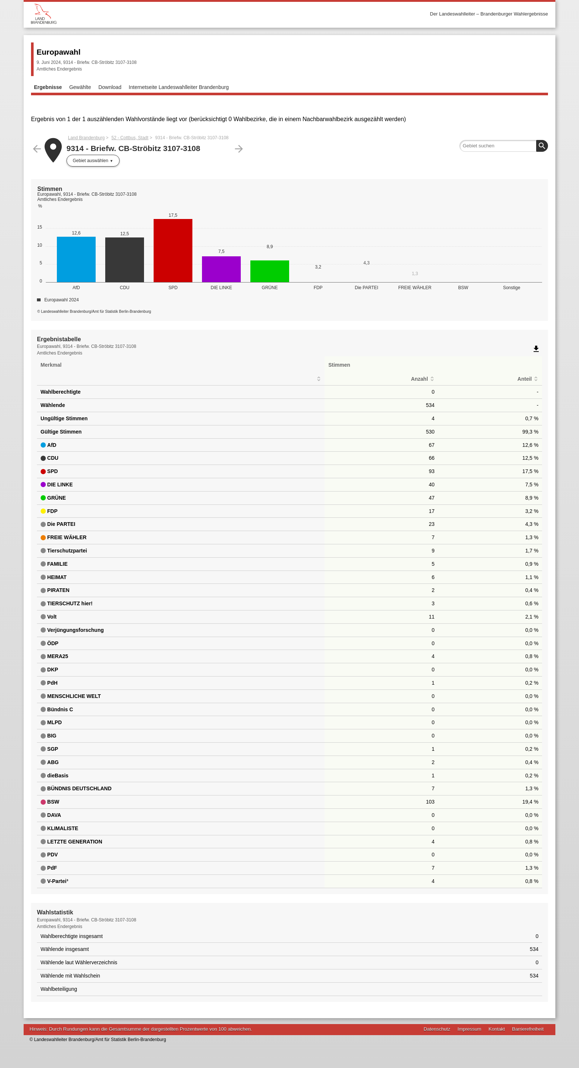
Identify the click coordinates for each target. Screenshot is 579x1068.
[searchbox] (503, 146)
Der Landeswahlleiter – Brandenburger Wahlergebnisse (489, 14)
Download (109, 87)
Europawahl (58, 52)
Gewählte (80, 87)
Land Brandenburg (86, 137)
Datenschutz (437, 1029)
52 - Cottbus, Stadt (130, 137)
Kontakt (497, 1029)
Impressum (469, 1029)
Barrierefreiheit (528, 1029)
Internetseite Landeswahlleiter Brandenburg (179, 87)
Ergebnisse (48, 87)
